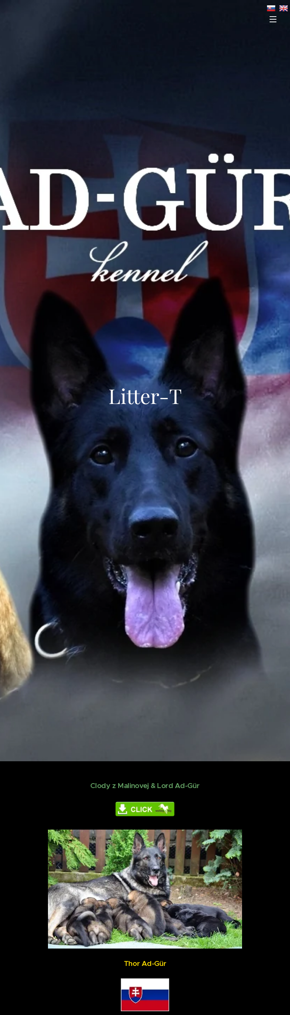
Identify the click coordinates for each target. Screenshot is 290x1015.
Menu (273, 19)
